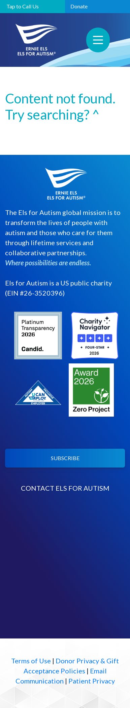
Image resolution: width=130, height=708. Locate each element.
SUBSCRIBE (65, 458)
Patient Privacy (91, 681)
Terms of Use (31, 661)
